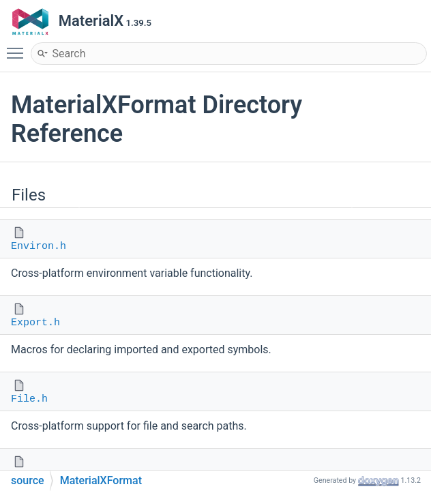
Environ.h (38, 246)
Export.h (35, 323)
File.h (29, 399)
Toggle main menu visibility (18, 47)
